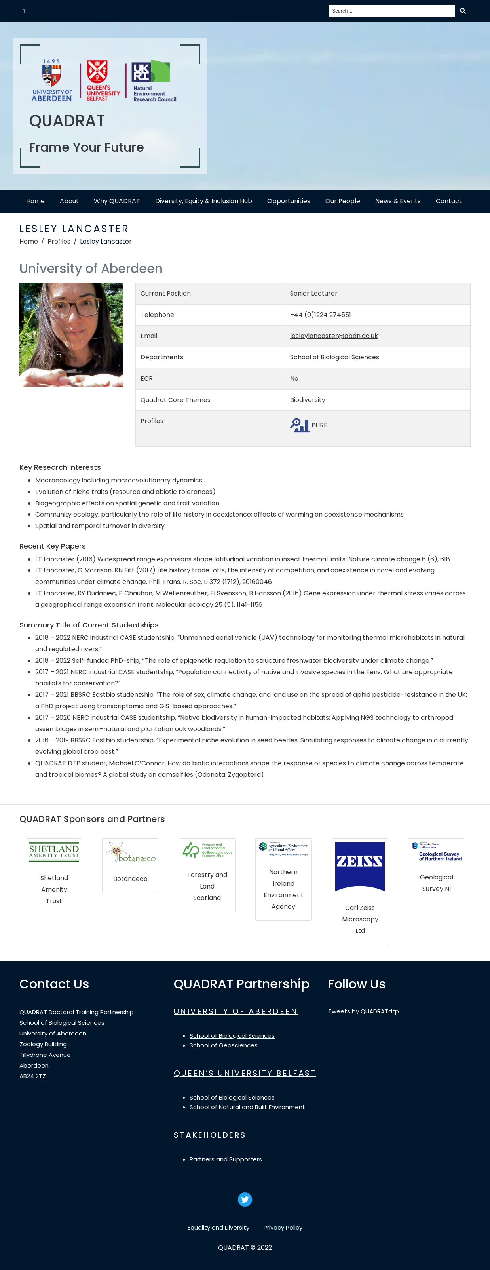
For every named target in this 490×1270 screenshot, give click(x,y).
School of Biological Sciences (232, 1036)
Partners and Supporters (226, 1159)
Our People (342, 201)
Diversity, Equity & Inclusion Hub (203, 201)
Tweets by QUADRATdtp (363, 1011)
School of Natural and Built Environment (247, 1107)
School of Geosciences (224, 1045)
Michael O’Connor (137, 763)
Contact (449, 201)
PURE (308, 425)
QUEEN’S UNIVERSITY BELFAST (245, 1073)
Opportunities (288, 201)
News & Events (398, 201)
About (69, 201)
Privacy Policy (283, 1227)
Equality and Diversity (218, 1227)
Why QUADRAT (117, 201)
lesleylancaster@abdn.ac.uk (334, 335)
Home (35, 201)
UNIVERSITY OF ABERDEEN (236, 1011)
